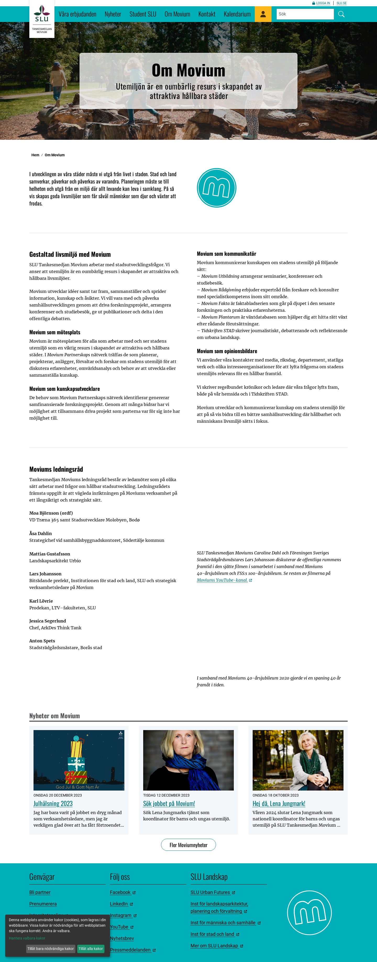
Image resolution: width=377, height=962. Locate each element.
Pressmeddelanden (133, 950)
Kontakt (206, 13)
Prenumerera (43, 904)
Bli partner (40, 892)
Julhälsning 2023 (53, 803)
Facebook (123, 892)
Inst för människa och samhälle (226, 922)
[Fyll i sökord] (305, 14)
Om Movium (177, 13)
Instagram (123, 915)
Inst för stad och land (215, 934)
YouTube (122, 927)
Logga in (321, 3)
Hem (35, 155)
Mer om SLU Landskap (217, 945)
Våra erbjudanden (77, 13)
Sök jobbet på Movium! (169, 803)
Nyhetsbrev (122, 938)
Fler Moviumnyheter (188, 845)
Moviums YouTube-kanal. (224, 580)
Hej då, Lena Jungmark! (279, 803)
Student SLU (143, 13)
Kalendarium (237, 13)
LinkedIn (121, 904)
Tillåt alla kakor (91, 949)
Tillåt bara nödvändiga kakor (50, 949)
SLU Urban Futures (213, 892)
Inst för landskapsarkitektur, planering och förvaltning (219, 907)
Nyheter (113, 13)
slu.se (342, 3)
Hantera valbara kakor (27, 938)
